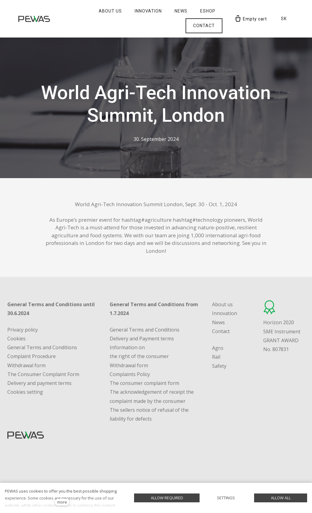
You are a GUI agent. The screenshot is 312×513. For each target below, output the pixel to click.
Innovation (224, 299)
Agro (217, 334)
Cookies (16, 324)
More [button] (206, 11)
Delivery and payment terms (39, 369)
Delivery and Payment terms (142, 324)
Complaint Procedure (31, 342)
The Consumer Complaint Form (43, 360)
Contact (221, 317)
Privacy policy (22, 316)
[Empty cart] (250, 11)
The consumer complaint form (144, 369)
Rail (216, 343)
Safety (219, 352)
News (218, 308)
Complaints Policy (130, 360)
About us (222, 291)
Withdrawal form (129, 351)
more (62, 502)
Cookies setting (25, 378)
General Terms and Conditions (42, 334)
